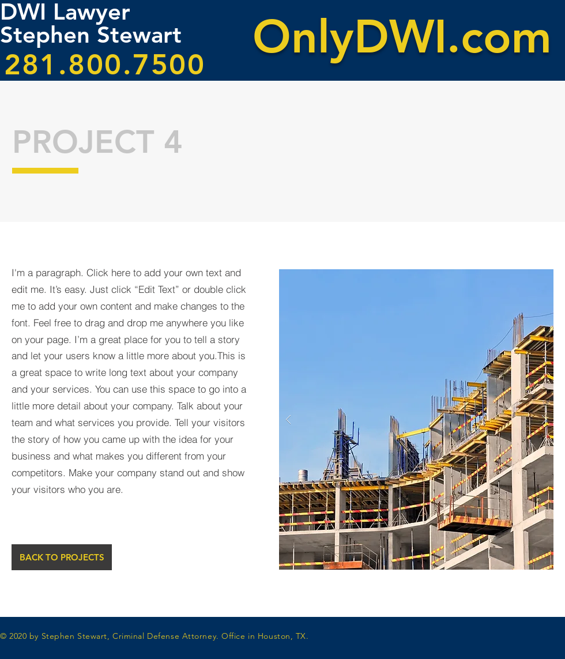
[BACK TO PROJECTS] (62, 557)
